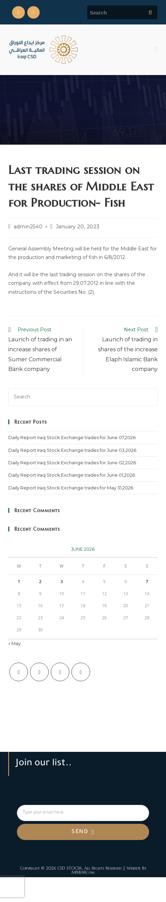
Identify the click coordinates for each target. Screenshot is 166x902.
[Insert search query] (83, 397)
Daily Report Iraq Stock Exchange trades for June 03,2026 (72, 450)
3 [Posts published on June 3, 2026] (61, 581)
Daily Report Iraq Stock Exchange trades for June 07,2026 (72, 437)
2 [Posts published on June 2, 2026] (40, 581)
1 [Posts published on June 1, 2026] (19, 581)
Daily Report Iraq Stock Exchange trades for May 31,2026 (70, 487)
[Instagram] (60, 672)
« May (14, 643)
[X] (18, 672)
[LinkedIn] (80, 672)
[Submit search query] (150, 12)
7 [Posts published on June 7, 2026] (147, 581)
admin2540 (28, 227)
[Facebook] (39, 672)
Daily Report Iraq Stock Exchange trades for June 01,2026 (71, 475)
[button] (156, 49)
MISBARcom (83, 872)
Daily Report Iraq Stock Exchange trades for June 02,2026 (72, 462)
